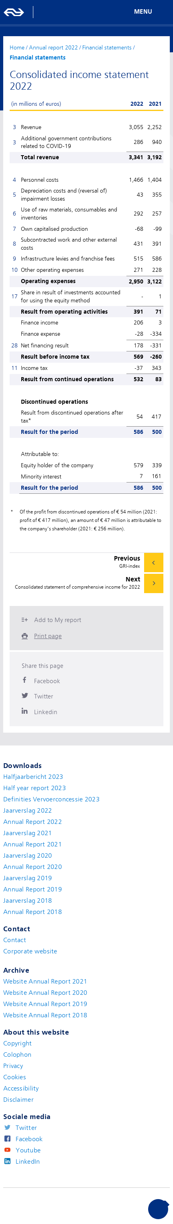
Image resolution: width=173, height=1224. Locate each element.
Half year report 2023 (34, 788)
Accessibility (21, 1088)
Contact (14, 940)
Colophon (17, 1054)
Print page (48, 636)
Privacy (13, 1066)
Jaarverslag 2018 (27, 900)
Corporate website (30, 951)
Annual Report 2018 (32, 912)
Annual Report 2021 (32, 844)
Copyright (17, 1043)
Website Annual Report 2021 (45, 981)
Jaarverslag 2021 (27, 833)
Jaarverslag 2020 (27, 855)
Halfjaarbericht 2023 (33, 776)
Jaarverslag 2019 (27, 878)
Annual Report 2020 (32, 867)
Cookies (14, 1077)
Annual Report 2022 (32, 822)
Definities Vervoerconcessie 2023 (51, 799)
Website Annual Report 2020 (45, 992)
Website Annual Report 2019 (45, 1004)
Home (17, 47)
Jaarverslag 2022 (27, 810)
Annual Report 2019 (32, 889)
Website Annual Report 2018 (45, 1015)
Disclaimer (18, 1099)
